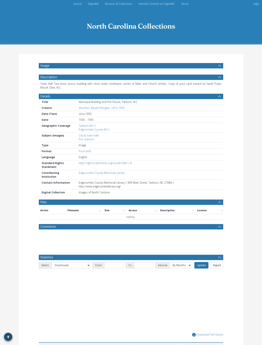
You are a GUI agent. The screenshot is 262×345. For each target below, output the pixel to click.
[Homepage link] (131, 25)
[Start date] (113, 265)
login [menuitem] (256, 4)
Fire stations (86, 139)
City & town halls (89, 135)
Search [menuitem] (77, 4)
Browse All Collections (118, 4)
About (185, 4)
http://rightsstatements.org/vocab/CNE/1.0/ (105, 163)
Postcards (85, 151)
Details (45, 96)
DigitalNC (93, 4)
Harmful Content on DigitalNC (156, 4)
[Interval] (180, 265)
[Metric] (70, 265)
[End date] (143, 265)
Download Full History (207, 335)
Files (43, 202)
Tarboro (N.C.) (87, 125)
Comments (48, 226)
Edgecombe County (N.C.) (94, 129)
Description (48, 77)
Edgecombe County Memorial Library (102, 173)
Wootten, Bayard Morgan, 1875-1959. (102, 108)
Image (44, 65)
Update (201, 265)
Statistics (46, 257)
